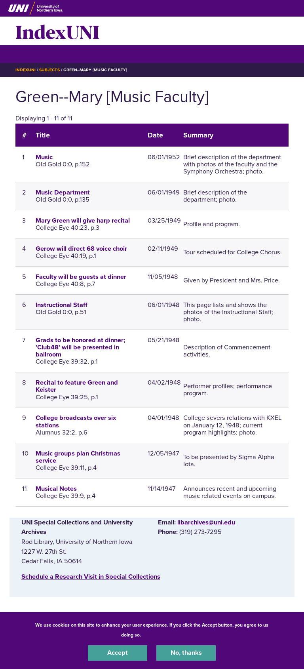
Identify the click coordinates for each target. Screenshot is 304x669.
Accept (117, 653)
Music (44, 157)
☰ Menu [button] (29, 53)
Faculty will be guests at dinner (81, 277)
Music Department (63, 192)
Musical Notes (56, 489)
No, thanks (186, 653)
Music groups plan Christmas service (78, 457)
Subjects (49, 69)
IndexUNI (57, 30)
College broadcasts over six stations (76, 421)
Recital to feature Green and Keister (77, 386)
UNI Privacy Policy (163, 635)
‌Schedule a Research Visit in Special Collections (90, 577)
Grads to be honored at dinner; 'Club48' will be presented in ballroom (80, 347)
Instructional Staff (61, 305)
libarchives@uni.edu (206, 522)
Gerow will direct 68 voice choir (81, 249)
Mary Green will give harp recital (83, 221)
